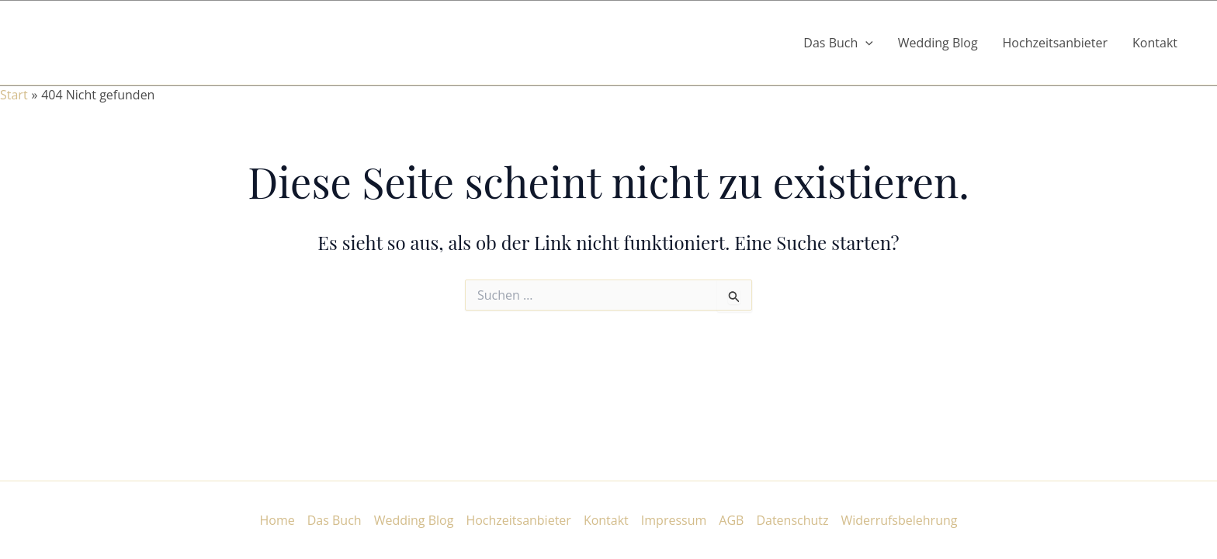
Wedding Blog (938, 42)
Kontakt (1154, 42)
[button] (865, 42)
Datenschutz (792, 520)
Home (277, 520)
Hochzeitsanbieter (1055, 42)
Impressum (673, 520)
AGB (731, 520)
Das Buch (334, 520)
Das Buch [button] (838, 42)
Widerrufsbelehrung (899, 520)
